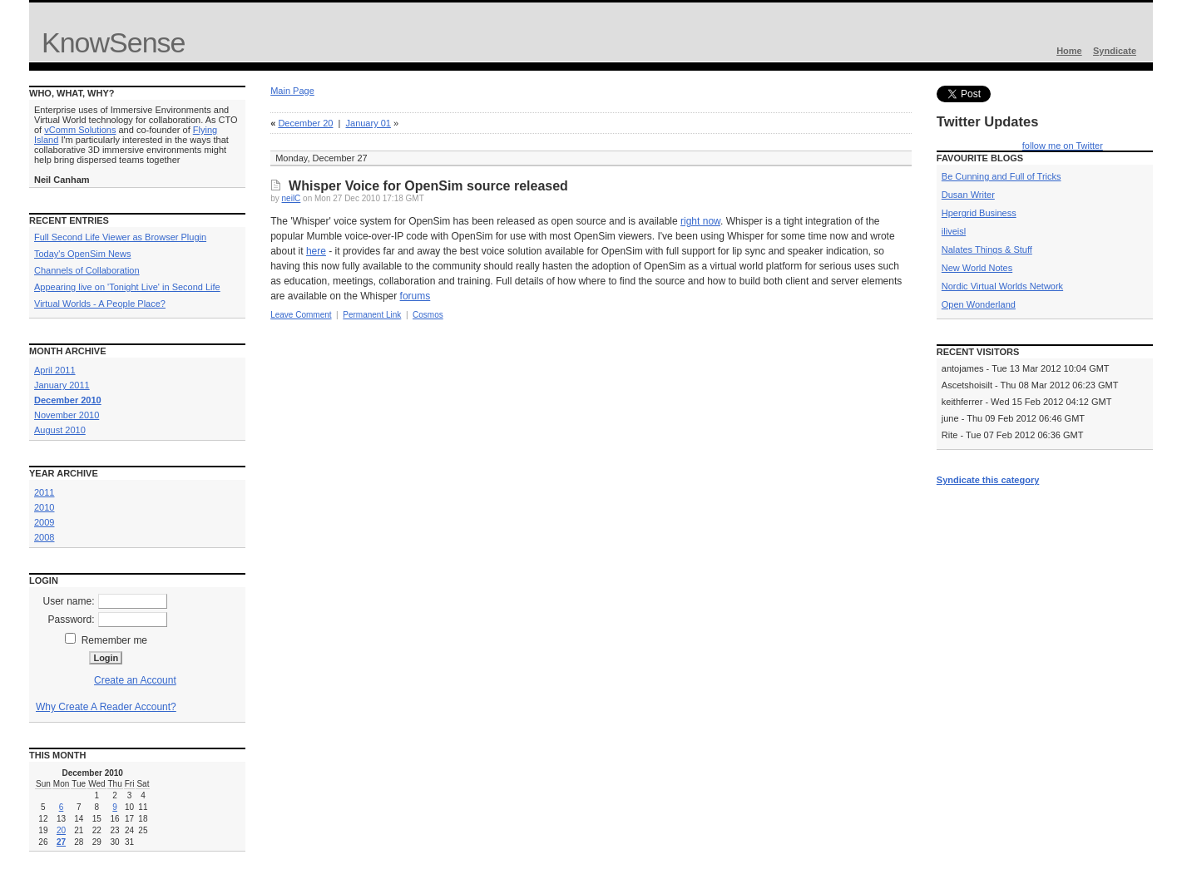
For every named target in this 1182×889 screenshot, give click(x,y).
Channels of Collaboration (87, 270)
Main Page (292, 91)
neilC (291, 198)
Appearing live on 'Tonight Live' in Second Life (127, 287)
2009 (44, 522)
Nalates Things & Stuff (987, 249)
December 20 (305, 123)
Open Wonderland (979, 304)
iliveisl (954, 231)
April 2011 (55, 370)
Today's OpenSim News (82, 254)
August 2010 (60, 430)
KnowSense (113, 42)
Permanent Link (372, 314)
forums (415, 296)
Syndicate (1114, 51)
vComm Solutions (80, 130)
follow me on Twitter (1062, 146)
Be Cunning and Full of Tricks (1001, 176)
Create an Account (135, 680)
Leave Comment (300, 314)
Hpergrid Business (979, 213)
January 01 (368, 123)
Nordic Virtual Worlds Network (1002, 286)
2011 (44, 492)
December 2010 (67, 400)
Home (1069, 51)
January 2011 (62, 385)
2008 (44, 537)
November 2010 (66, 415)
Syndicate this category (988, 480)
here (316, 251)
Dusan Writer (968, 195)
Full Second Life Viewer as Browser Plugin (120, 237)
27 (61, 842)
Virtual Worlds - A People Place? (100, 304)
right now (700, 221)
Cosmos (428, 314)
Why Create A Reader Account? (106, 707)
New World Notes (977, 268)
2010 (44, 507)
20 (61, 830)
